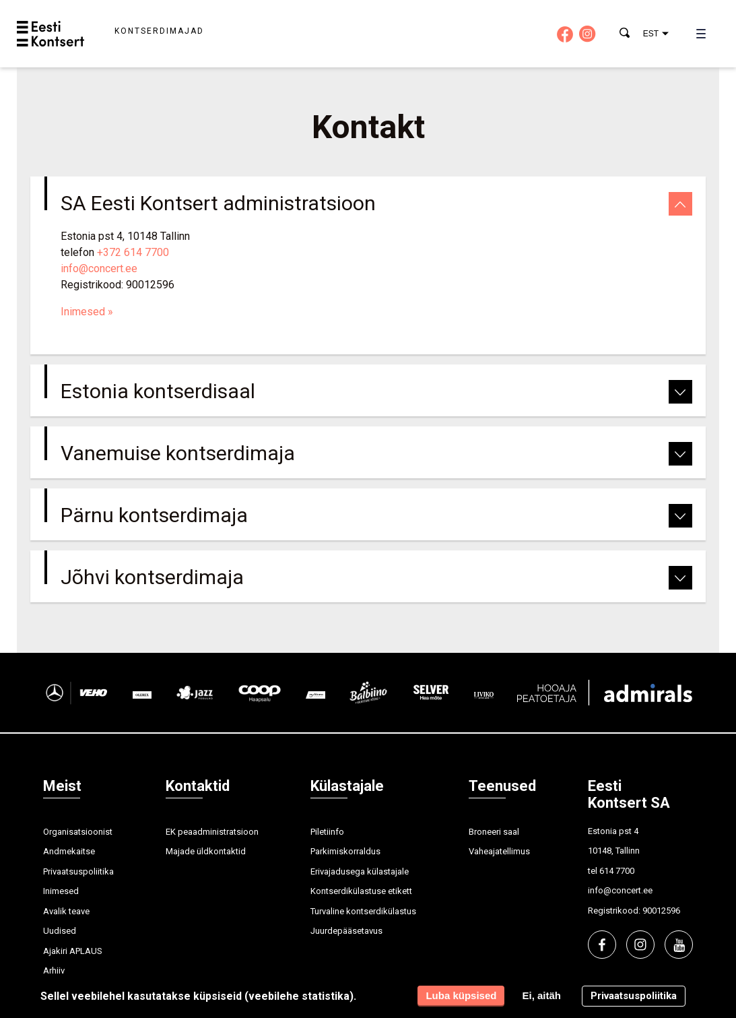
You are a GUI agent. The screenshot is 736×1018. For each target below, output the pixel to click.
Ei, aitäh (541, 995)
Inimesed (87, 311)
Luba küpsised (461, 995)
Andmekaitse (69, 851)
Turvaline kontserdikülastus (363, 911)
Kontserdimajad (159, 31)
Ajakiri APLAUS (72, 951)
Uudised (59, 931)
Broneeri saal (494, 832)
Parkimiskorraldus (345, 851)
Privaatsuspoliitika (78, 871)
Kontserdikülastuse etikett (361, 891)
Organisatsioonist (77, 832)
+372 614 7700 (133, 252)
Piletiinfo (327, 832)
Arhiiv (54, 970)
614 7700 (616, 871)
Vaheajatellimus (499, 851)
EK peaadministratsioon (212, 832)
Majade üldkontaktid (206, 851)
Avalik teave (66, 911)
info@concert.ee (99, 268)
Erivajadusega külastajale (359, 871)
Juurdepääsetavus (346, 931)
